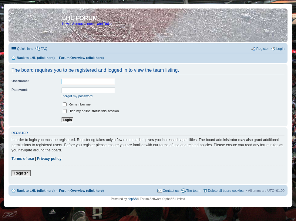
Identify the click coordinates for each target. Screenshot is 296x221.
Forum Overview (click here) (81, 190)
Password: (20, 90)
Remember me (77, 104)
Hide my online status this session (91, 111)
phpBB (132, 199)
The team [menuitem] (193, 190)
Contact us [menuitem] (171, 190)
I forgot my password (77, 96)
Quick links (25, 48)
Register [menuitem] (262, 48)
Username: (20, 81)
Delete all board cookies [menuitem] (226, 190)
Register (21, 173)
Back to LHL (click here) (36, 190)
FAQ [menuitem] (44, 48)
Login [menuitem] (280, 48)
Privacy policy (49, 159)
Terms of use (23, 159)
